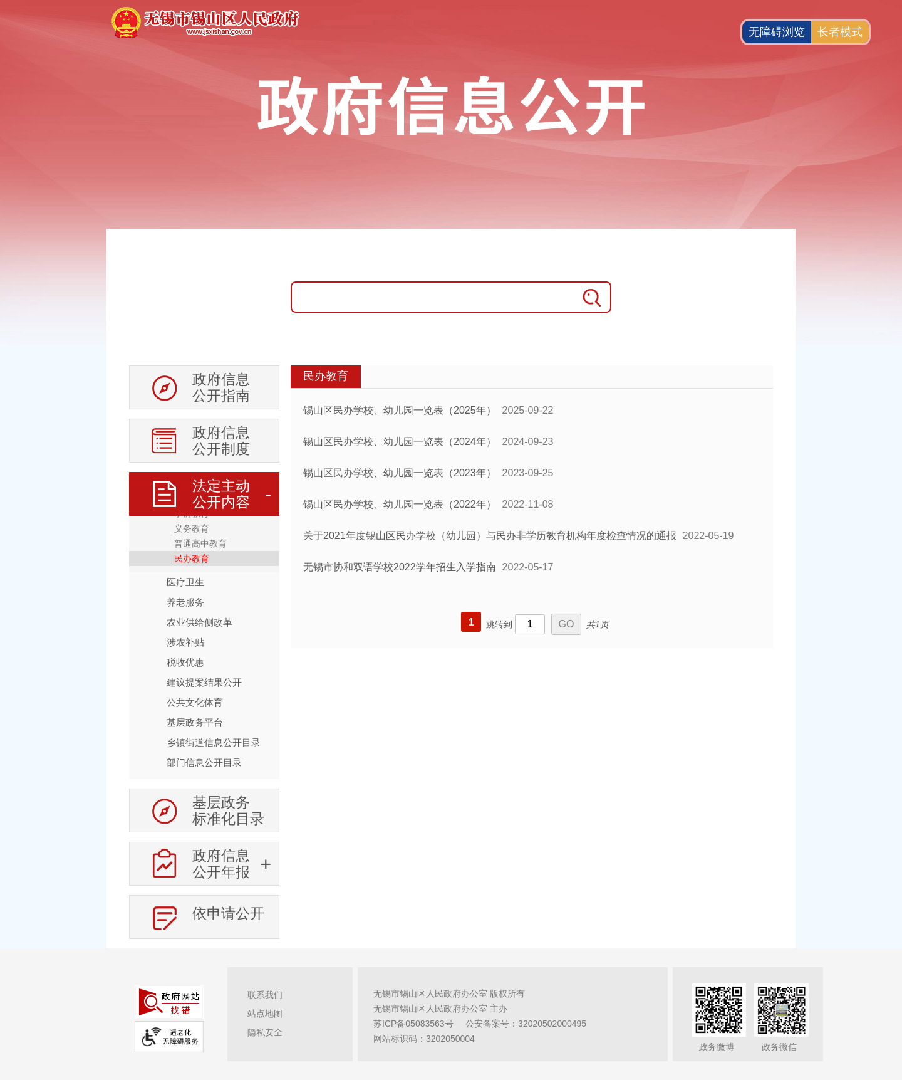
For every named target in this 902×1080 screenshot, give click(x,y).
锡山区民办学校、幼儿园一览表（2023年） (399, 473)
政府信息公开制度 (221, 440)
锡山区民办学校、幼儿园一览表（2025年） (399, 410)
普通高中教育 (200, 543)
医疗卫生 (185, 582)
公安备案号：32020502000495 (525, 1024)
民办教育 (191, 558)
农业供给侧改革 (199, 622)
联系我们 (265, 995)
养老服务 (185, 602)
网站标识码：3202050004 (424, 1039)
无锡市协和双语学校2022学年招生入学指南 (399, 567)
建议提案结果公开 (204, 682)
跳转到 (499, 624)
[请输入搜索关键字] (432, 297)
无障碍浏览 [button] (777, 32)
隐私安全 (265, 1032)
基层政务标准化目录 (228, 810)
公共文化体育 (195, 702)
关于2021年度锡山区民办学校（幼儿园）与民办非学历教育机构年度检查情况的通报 (489, 535)
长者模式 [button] (840, 32)
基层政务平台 (195, 722)
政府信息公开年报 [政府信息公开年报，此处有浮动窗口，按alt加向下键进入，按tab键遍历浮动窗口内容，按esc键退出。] (221, 863)
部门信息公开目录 (204, 762)
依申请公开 (228, 913)
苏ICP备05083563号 (413, 1024)
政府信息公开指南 (221, 387)
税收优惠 (185, 662)
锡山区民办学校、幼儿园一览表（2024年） (399, 441)
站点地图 (265, 1014)
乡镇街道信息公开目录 (214, 742)
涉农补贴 (185, 642)
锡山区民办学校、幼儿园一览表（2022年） (399, 504)
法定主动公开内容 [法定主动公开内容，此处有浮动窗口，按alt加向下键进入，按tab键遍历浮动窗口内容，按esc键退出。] (221, 494)
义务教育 (191, 528)
